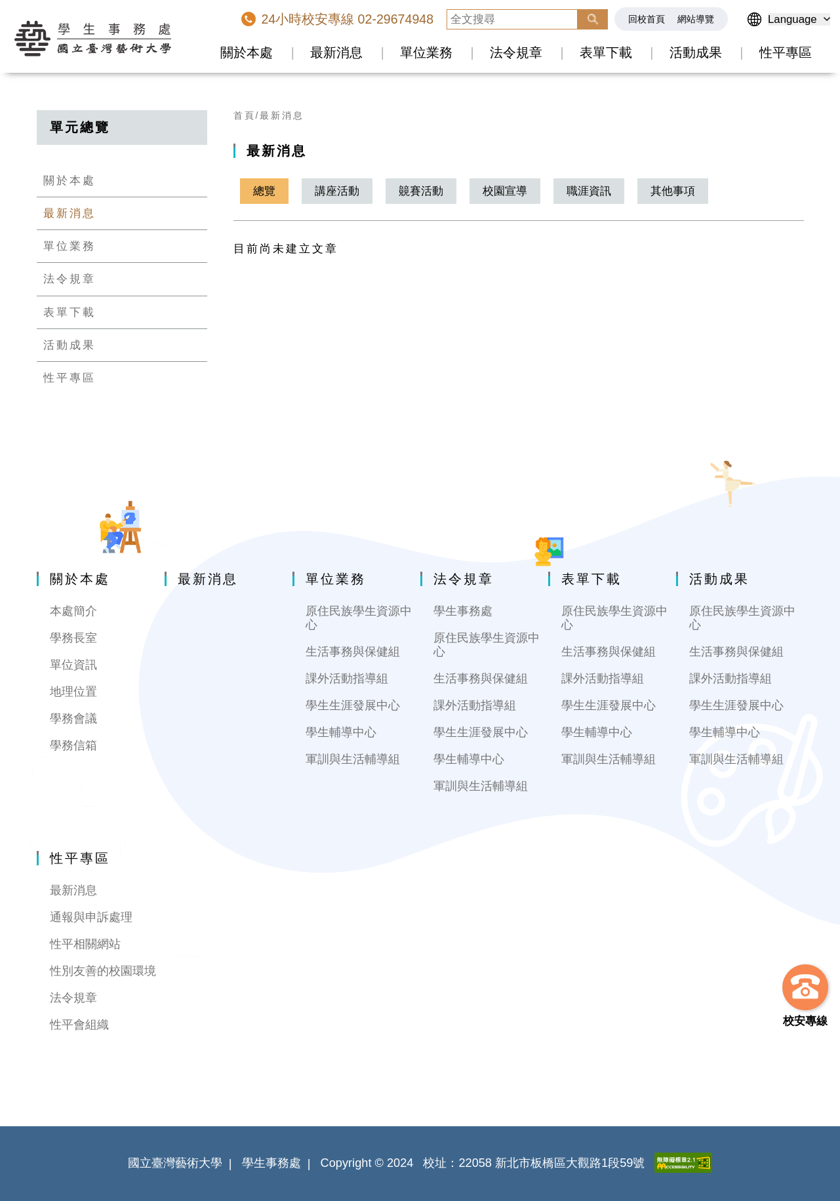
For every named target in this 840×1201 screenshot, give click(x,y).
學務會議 (73, 718)
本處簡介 (73, 611)
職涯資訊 (589, 191)
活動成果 (696, 52)
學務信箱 (73, 745)
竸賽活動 (421, 191)
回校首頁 (646, 19)
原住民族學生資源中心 (359, 617)
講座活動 (337, 191)
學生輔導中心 (341, 732)
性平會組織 (79, 1024)
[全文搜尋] (512, 19)
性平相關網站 (85, 944)
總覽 (264, 191)
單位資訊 (73, 664)
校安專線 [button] (805, 1021)
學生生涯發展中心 (353, 705)
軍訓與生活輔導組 (353, 759)
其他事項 (672, 191)
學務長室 (73, 637)
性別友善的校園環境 (103, 970)
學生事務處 (462, 611)
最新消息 (336, 52)
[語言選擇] (799, 19)
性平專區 (785, 52)
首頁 (244, 115)
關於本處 (246, 52)
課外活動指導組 (347, 678)
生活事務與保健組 (353, 651)
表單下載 (606, 52)
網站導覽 (695, 19)
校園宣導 (505, 191)
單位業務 (426, 52)
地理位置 (73, 691)
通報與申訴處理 (91, 917)
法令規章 (516, 52)
